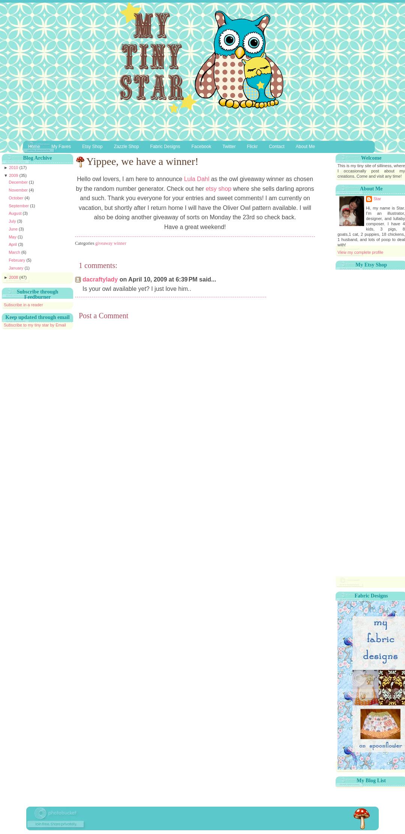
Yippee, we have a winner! (142, 161)
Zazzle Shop (126, 146)
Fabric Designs (165, 146)
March (15, 252)
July (13, 221)
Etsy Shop (92, 146)
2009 (14, 175)
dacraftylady (100, 279)
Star (377, 198)
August (15, 213)
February (17, 260)
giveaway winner (110, 243)
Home (34, 146)
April (13, 244)
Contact (276, 146)
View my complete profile (360, 252)
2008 (14, 277)
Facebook (201, 146)
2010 (14, 167)
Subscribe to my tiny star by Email (35, 325)
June (14, 229)
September (19, 206)
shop (218, 189)
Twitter (229, 146)
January (16, 268)
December (19, 182)
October (16, 198)
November (19, 190)
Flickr (252, 146)
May (13, 237)
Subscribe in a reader (23, 304)
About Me (305, 146)
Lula (195, 179)
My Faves (61, 146)
